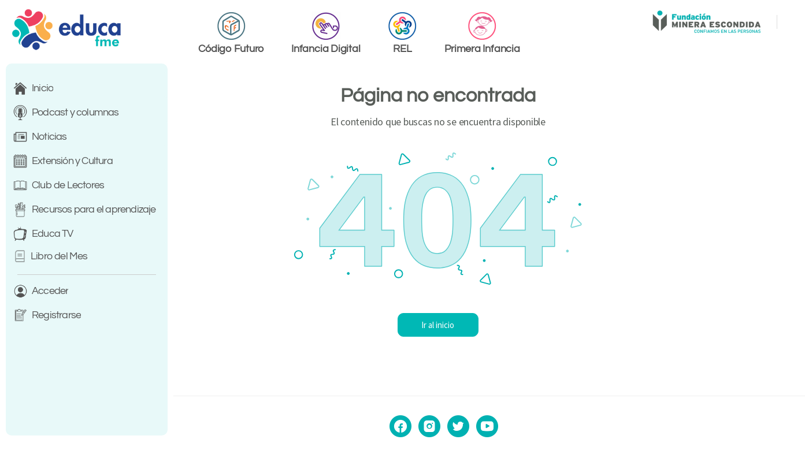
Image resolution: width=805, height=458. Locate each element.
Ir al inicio (489, 324)
